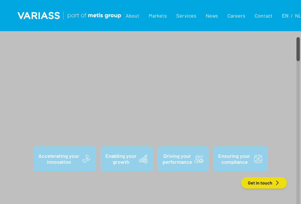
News (212, 15)
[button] (132, 15)
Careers (236, 15)
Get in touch (264, 183)
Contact (264, 15)
